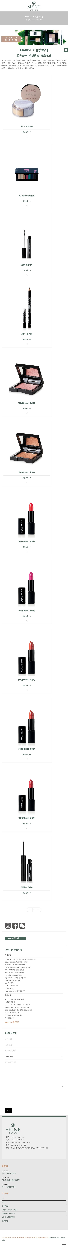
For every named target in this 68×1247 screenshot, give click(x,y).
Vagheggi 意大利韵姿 (9, 1210)
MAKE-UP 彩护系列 (12, 1022)
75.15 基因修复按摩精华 (11, 1180)
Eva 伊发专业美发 (8, 1213)
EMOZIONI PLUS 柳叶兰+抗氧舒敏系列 (17, 967)
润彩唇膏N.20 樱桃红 (26, 749)
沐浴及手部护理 (10, 1002)
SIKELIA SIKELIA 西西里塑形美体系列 (17, 1007)
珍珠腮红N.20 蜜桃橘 (26, 403)
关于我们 (5, 1206)
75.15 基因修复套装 (9, 1187)
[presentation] (13, 1097)
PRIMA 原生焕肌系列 (11, 986)
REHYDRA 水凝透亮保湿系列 (14, 970)
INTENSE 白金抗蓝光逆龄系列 (15, 964)
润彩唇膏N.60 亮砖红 (26, 680)
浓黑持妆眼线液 (27, 887)
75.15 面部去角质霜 (9, 1173)
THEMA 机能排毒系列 (12, 1012)
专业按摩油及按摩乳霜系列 (13, 1015)
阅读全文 (25, 132)
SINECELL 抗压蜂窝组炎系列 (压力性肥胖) (18, 1010)
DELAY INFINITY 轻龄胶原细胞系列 (16, 962)
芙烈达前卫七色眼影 (26, 196)
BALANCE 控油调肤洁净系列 (14, 972)
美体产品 (8, 995)
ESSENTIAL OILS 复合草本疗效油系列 (17, 1004)
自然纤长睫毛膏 (27, 265)
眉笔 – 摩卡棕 (26, 334)
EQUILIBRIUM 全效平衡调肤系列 (15, 978)
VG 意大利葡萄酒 (8, 1217)
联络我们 (5, 1221)
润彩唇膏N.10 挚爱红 (26, 818)
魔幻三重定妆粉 (27, 126)
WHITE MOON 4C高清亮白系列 (15, 991)
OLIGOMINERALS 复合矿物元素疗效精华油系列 (20, 959)
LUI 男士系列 (9, 983)
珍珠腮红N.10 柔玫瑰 (26, 472)
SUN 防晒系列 (9, 988)
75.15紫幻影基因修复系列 (13, 975)
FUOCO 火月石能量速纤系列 (14, 999)
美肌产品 (8, 955)
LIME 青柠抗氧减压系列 (12, 980)
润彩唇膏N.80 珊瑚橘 (26, 541)
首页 (3, 1198)
